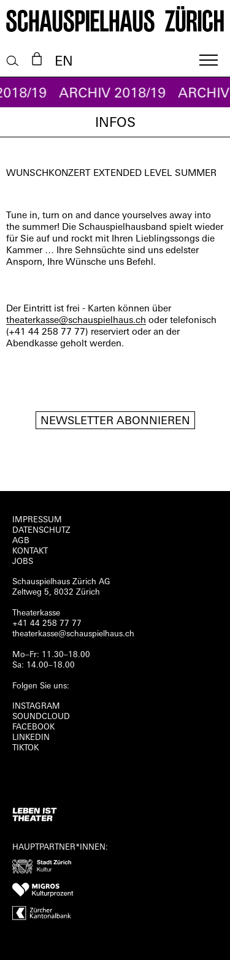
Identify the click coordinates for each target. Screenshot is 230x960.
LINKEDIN (31, 738)
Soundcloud (41, 717)
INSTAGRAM (36, 706)
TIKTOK (25, 748)
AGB (20, 541)
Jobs (22, 562)
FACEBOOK (33, 727)
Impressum (37, 520)
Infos (115, 123)
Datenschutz (41, 531)
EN (64, 62)
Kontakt (30, 551)
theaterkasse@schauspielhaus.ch (76, 321)
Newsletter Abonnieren (115, 421)
